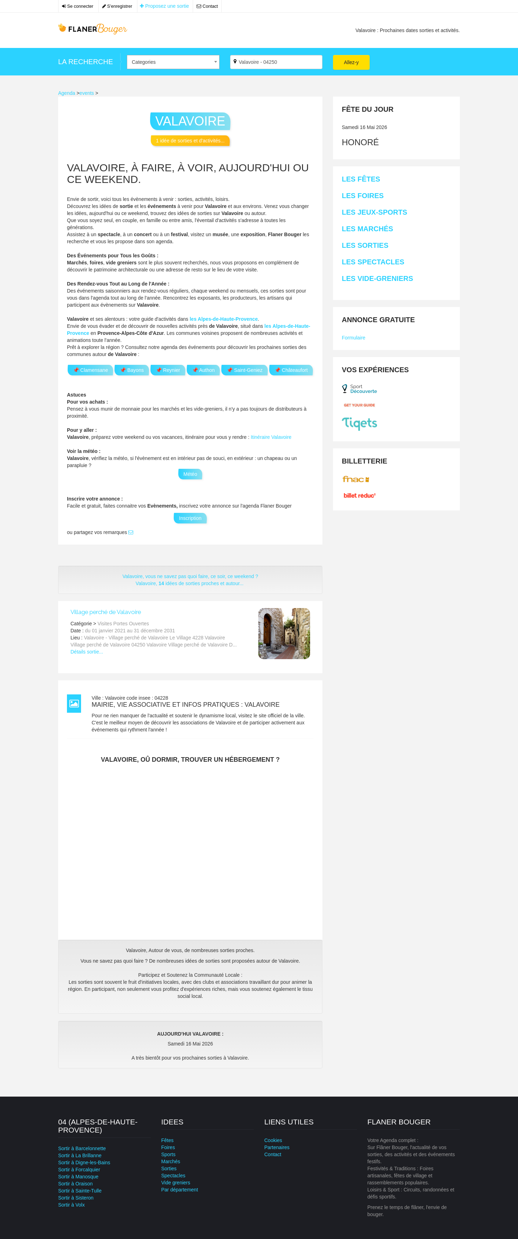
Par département (179, 1189)
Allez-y (351, 62)
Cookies (273, 1140)
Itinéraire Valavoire (271, 437)
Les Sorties (365, 245)
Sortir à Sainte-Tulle (79, 1191)
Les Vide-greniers (377, 278)
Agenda (66, 93)
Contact (207, 6)
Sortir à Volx (71, 1205)
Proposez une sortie (164, 6)
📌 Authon (203, 370)
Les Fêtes (361, 179)
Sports (168, 1154)
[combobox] (173, 62)
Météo (190, 474)
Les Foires (363, 196)
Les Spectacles (373, 262)
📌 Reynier (168, 370)
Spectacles (173, 1175)
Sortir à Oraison (75, 1183)
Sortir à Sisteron (75, 1198)
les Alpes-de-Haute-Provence (224, 319)
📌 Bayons (132, 370)
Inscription (190, 518)
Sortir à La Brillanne (79, 1155)
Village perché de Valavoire (105, 611)
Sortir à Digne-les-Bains (84, 1162)
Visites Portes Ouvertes (123, 623)
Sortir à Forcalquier (79, 1169)
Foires (168, 1147)
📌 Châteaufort (291, 370)
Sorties (169, 1168)
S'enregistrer (117, 6)
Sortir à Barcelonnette (82, 1148)
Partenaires (277, 1147)
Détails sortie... (86, 652)
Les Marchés (367, 229)
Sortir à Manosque (78, 1176)
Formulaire (353, 338)
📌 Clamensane (90, 370)
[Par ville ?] (276, 62)
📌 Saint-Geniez (245, 370)
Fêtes (167, 1140)
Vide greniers (175, 1182)
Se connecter (77, 6)
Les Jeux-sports (374, 212)
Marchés (170, 1161)
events (86, 93)
